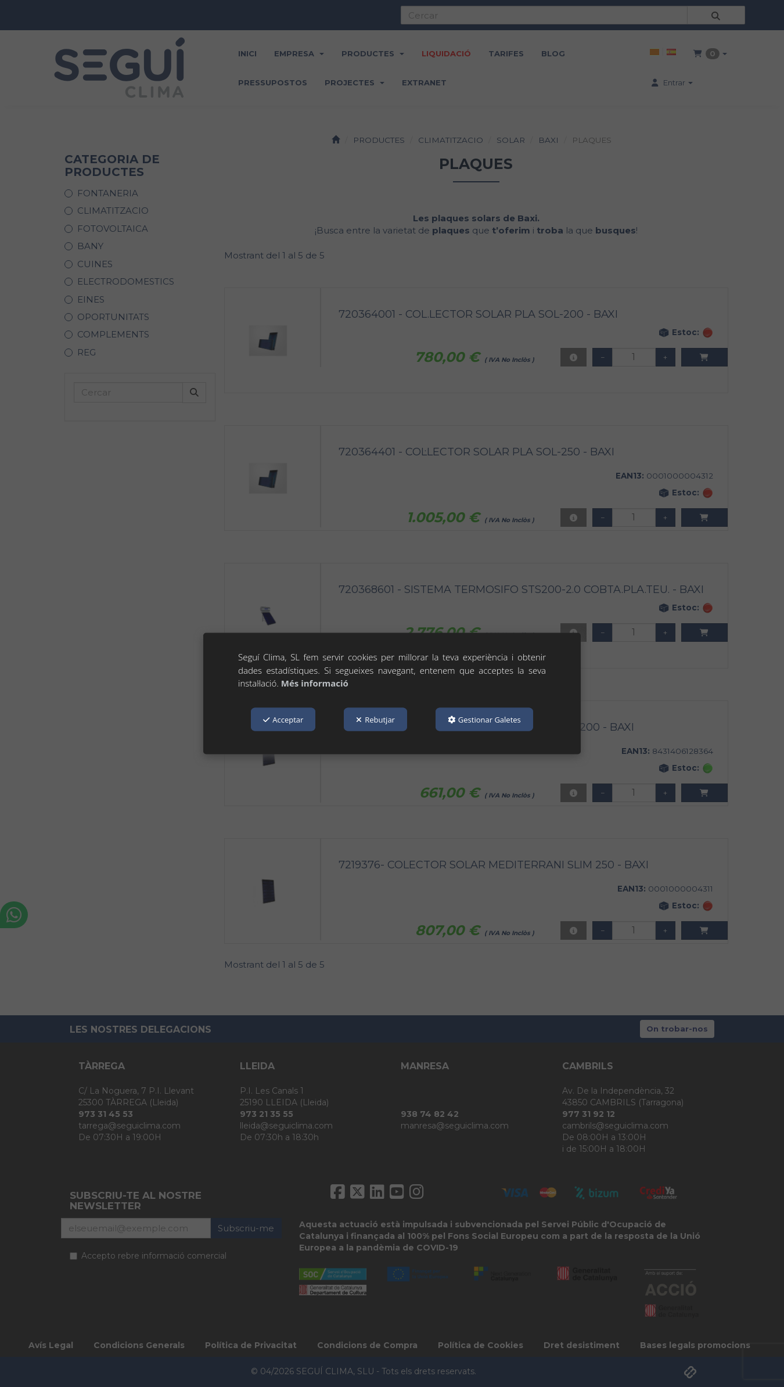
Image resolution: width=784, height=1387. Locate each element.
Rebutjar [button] (375, 719)
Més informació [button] (314, 683)
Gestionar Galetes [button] (484, 719)
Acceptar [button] (283, 719)
